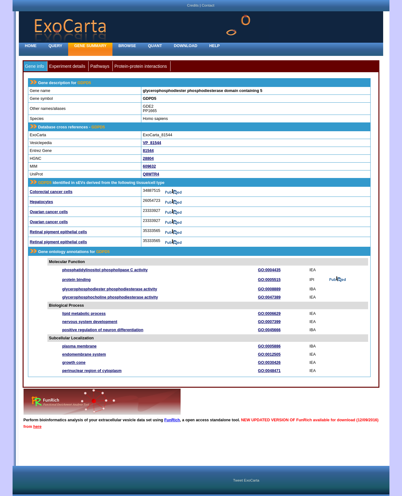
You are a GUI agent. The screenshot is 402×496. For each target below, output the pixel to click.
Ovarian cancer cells (49, 212)
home (30, 46)
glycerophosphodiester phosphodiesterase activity (109, 289)
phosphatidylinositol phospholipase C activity (105, 270)
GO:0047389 (269, 297)
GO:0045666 (269, 330)
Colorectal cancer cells (51, 192)
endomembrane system (84, 354)
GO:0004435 (269, 270)
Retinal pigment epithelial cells (58, 232)
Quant (155, 46)
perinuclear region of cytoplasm (92, 371)
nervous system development (89, 322)
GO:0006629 (269, 313)
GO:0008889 (269, 289)
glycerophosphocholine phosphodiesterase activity (110, 297)
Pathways (99, 66)
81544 (148, 150)
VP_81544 (152, 143)
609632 (149, 166)
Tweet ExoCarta (246, 480)
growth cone (73, 362)
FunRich (172, 420)
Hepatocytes (41, 202)
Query (55, 46)
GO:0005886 (269, 346)
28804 (148, 158)
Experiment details (67, 66)
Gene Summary (90, 46)
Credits (192, 5)
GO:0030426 (269, 362)
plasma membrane (79, 346)
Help (214, 46)
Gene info (34, 66)
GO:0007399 (269, 322)
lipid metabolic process (84, 313)
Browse (127, 46)
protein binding (76, 280)
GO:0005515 (269, 280)
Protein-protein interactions (140, 66)
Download (186, 46)
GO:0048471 (269, 371)
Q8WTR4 (151, 174)
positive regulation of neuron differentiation (102, 330)
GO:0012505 (269, 354)
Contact (208, 5)
